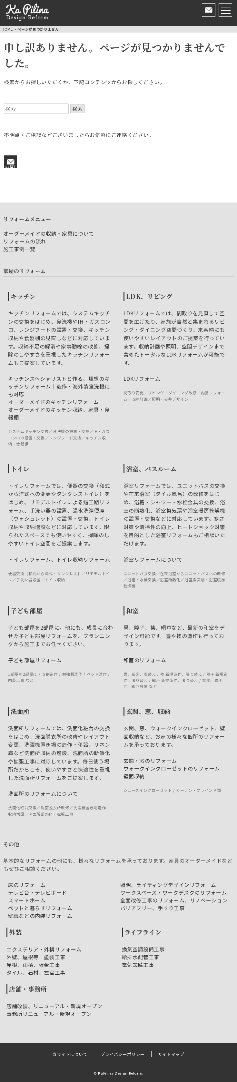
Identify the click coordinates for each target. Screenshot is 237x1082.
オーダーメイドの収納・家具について (48, 233)
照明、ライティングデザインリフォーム (168, 885)
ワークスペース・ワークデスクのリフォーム (173, 892)
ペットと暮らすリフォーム (40, 908)
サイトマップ (171, 1054)
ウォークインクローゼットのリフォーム (171, 768)
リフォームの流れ (24, 241)
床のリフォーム (26, 885)
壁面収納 (134, 776)
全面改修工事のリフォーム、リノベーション (174, 900)
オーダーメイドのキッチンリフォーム (53, 402)
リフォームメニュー (27, 219)
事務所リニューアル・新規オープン (49, 1014)
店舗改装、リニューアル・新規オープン (54, 1006)
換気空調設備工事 (143, 949)
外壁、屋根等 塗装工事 (35, 957)
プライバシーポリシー (122, 1054)
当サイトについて (69, 1054)
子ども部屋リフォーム (35, 660)
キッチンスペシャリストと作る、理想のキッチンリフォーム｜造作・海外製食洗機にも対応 (59, 386)
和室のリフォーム (144, 660)
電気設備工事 (138, 965)
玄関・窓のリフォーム (150, 760)
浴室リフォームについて (153, 559)
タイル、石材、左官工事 (35, 972)
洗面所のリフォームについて (43, 793)
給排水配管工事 (140, 957)
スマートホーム (26, 900)
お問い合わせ (9, 166)
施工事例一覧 (19, 249)
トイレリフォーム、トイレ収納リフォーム (59, 559)
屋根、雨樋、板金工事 (33, 965)
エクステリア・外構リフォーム (44, 949)
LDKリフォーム (142, 378)
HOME (7, 29)
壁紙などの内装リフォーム (40, 916)
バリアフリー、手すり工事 (152, 908)
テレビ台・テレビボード (37, 892)
